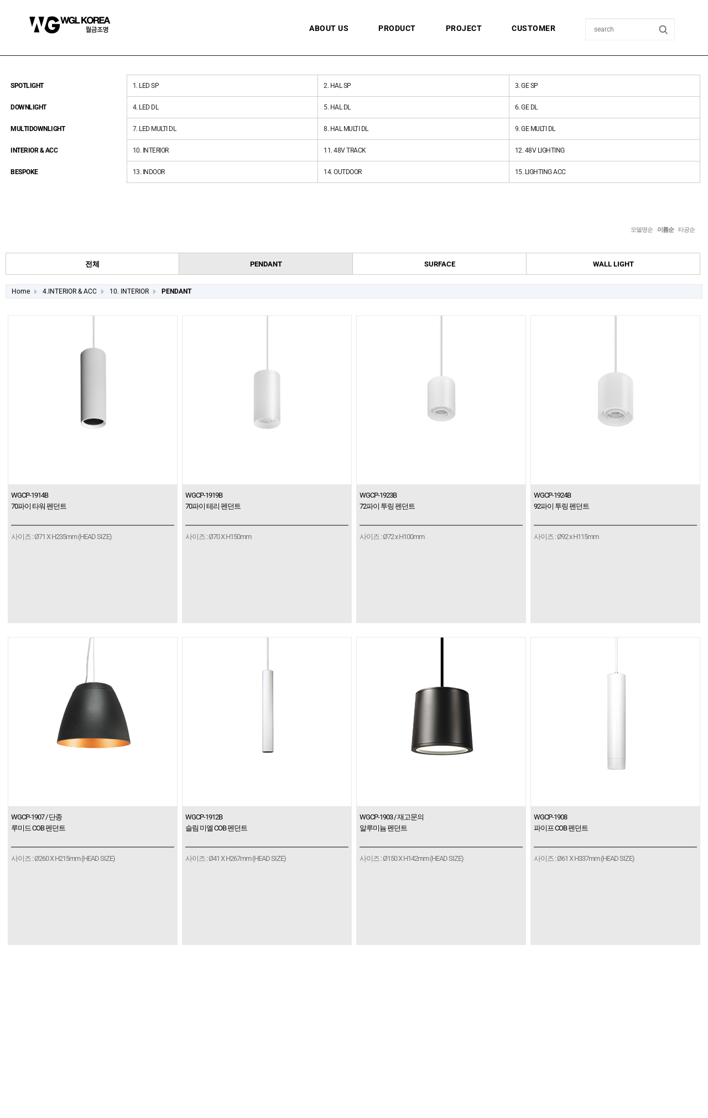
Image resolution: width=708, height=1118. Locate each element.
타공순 (686, 229)
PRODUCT (397, 28)
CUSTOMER (533, 28)
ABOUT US (328, 28)
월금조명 (96, 25)
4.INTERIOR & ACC (70, 291)
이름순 (665, 229)
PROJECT (464, 28)
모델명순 (642, 229)
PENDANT (176, 291)
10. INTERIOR (129, 291)
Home (21, 291)
